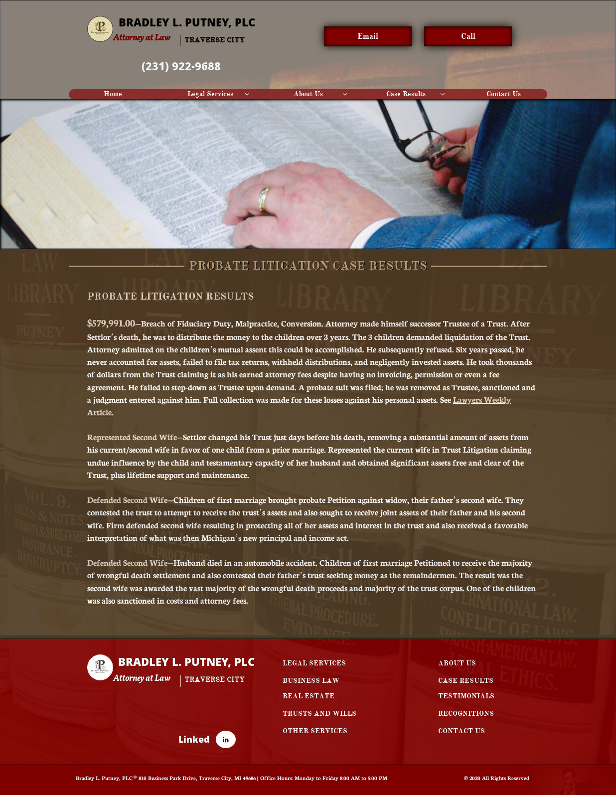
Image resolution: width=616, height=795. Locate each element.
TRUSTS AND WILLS (319, 713)
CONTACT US (461, 731)
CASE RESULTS (465, 680)
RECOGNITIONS (466, 713)
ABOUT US (457, 663)
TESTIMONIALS (466, 696)
